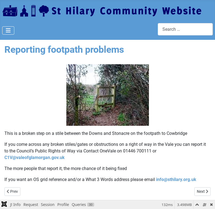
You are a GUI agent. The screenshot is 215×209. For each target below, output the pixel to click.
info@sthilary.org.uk (176, 179)
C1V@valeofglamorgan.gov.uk (34, 157)
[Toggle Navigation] (8, 30)
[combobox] (185, 29)
